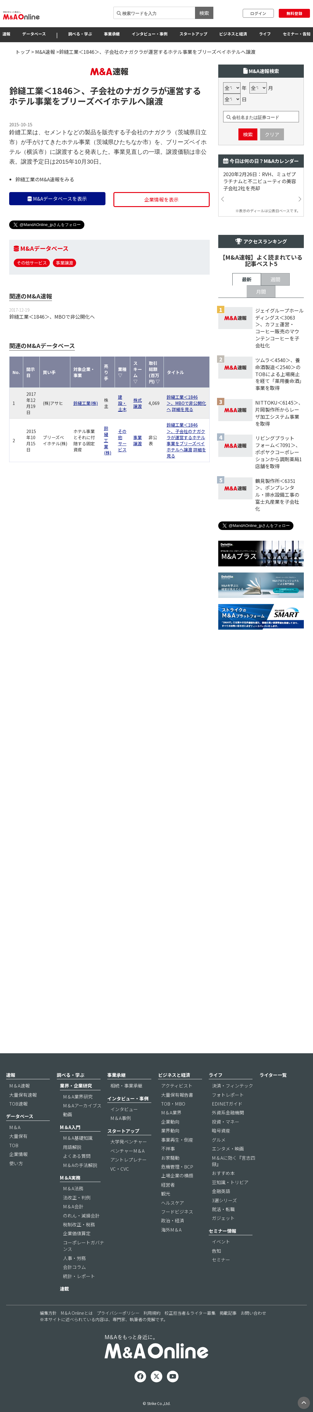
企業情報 (18, 1171)
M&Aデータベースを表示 (57, 235)
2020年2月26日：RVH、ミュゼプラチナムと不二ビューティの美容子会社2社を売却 (259, 217)
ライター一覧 (273, 1091)
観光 (165, 1210)
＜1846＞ (62, 127)
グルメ (219, 1156)
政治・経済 (172, 1237)
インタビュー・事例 (150, 34)
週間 (275, 478)
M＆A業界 (171, 1129)
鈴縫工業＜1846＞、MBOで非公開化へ (52, 353)
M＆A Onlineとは (77, 1330)
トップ (22, 51)
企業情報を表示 (161, 236)
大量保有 (18, 1153)
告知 (216, 1267)
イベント (221, 1258)
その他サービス (32, 299)
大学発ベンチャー (128, 1158)
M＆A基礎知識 (78, 1155)
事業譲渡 (64, 299)
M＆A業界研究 (78, 1113)
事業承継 (112, 34)
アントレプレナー (128, 1176)
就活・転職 (223, 1226)
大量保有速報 (23, 1111)
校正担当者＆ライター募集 (189, 1330)
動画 (67, 1131)
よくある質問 (76, 1173)
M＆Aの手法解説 (80, 1182)
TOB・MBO (173, 1120)
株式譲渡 (137, 440)
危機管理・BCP (177, 1183)
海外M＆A (171, 1246)
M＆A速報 (19, 1102)
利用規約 (151, 1330)
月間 (261, 490)
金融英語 (221, 1208)
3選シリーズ (224, 1217)
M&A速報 (45, 51)
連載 (64, 1306)
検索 (204, 13)
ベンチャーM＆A (127, 1167)
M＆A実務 (70, 1194)
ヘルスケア (172, 1219)
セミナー (221, 1276)
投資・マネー (225, 1138)
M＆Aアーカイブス (82, 1122)
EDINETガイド (227, 1120)
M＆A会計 (73, 1223)
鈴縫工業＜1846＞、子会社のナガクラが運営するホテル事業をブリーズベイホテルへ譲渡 (186, 473)
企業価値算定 (76, 1250)
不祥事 (168, 1165)
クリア (272, 171)
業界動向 (170, 1147)
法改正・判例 (76, 1214)
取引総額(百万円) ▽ (154, 409)
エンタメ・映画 (228, 1165)
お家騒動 (170, 1174)
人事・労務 (74, 1275)
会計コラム (74, 1284)
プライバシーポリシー (118, 1330)
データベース (34, 34)
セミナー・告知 (297, 34)
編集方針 (48, 1330)
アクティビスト (177, 1102)
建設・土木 (122, 440)
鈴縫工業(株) (85, 440)
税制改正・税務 (79, 1241)
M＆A (14, 1144)
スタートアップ (193, 34)
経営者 (168, 1201)
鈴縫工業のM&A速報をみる (44, 216)
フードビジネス (177, 1228)
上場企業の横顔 (177, 1192)
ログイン (258, 13)
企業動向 (170, 1138)
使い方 (16, 1180)
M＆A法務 (73, 1205)
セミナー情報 (222, 1247)
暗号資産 (221, 1147)
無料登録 (294, 13)
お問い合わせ (253, 1330)
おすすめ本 (223, 1190)
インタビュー (124, 1126)
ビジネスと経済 (233, 34)
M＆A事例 (120, 1135)
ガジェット (223, 1235)
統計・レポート (79, 1293)
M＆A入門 (70, 1144)
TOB (13, 1162)
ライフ (265, 34)
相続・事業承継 (126, 1102)
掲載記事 (228, 1330)
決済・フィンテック (232, 1102)
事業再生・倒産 (177, 1156)
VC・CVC (119, 1185)
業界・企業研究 (76, 1102)
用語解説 (72, 1164)
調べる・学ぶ (80, 34)
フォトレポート (228, 1111)
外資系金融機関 (228, 1129)
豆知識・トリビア (230, 1199)
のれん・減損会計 (81, 1232)
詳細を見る (182, 446)
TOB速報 (18, 1120)
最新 (247, 478)
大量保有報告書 (177, 1111)
